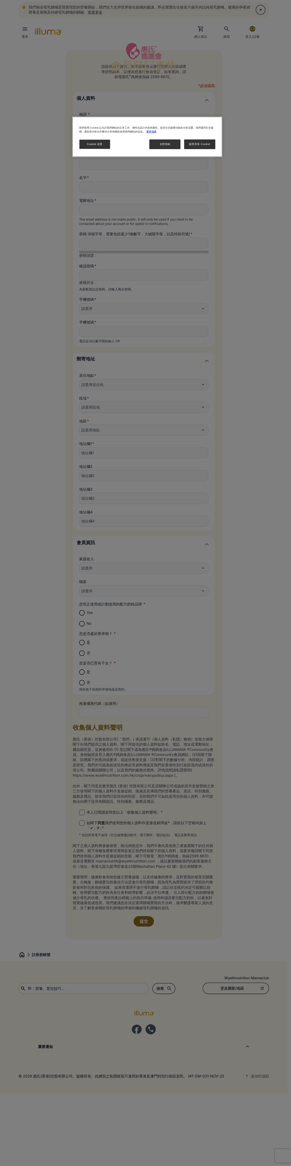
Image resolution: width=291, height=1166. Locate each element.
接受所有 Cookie (199, 144)
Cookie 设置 (94, 144)
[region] (147, 137)
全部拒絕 (165, 144)
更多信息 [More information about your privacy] (151, 131)
